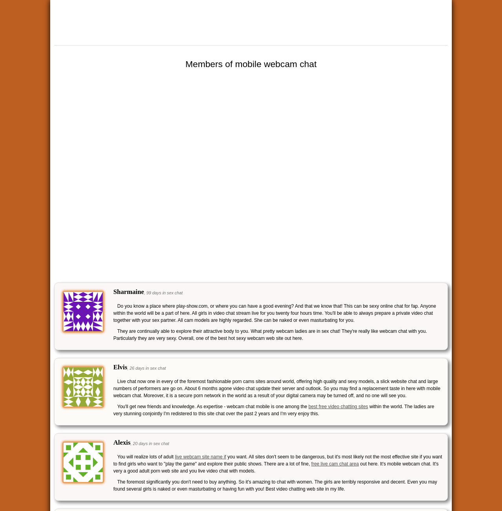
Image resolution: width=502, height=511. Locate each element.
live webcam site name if (200, 457)
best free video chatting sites (338, 406)
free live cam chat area (335, 464)
